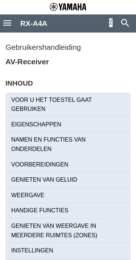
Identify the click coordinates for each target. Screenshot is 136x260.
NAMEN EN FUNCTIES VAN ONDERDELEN (48, 144)
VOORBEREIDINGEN (39, 164)
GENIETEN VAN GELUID (44, 180)
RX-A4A (33, 23)
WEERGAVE (27, 195)
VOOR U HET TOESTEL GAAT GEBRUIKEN (51, 104)
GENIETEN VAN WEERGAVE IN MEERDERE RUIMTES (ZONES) (54, 230)
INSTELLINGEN (32, 250)
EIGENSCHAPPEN (36, 124)
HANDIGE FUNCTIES (39, 210)
